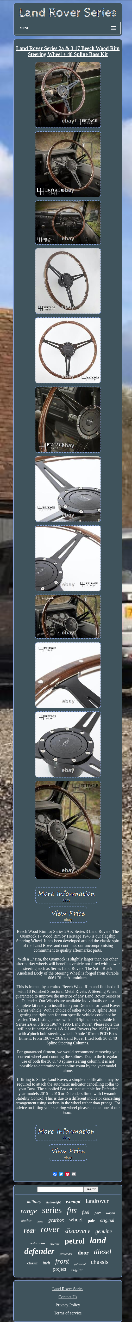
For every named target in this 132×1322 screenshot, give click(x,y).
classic (32, 1263)
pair (91, 1221)
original (107, 1220)
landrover (97, 1201)
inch (46, 1263)
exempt (73, 1201)
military (34, 1201)
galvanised (79, 1264)
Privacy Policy (68, 1305)
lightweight (53, 1202)
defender (39, 1251)
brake (40, 1221)
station (26, 1221)
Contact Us (68, 1297)
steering (54, 1243)
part (97, 1213)
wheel (76, 1219)
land (98, 1240)
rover (50, 1229)
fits (72, 1210)
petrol (75, 1241)
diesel (102, 1251)
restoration (37, 1243)
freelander (66, 1254)
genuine (103, 1231)
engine (77, 1269)
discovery (77, 1230)
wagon (110, 1213)
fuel (86, 1212)
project (59, 1269)
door (83, 1253)
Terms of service (67, 1313)
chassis (100, 1261)
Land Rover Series (67, 1289)
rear (29, 1230)
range (29, 1211)
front (62, 1261)
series (52, 1210)
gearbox (56, 1220)
